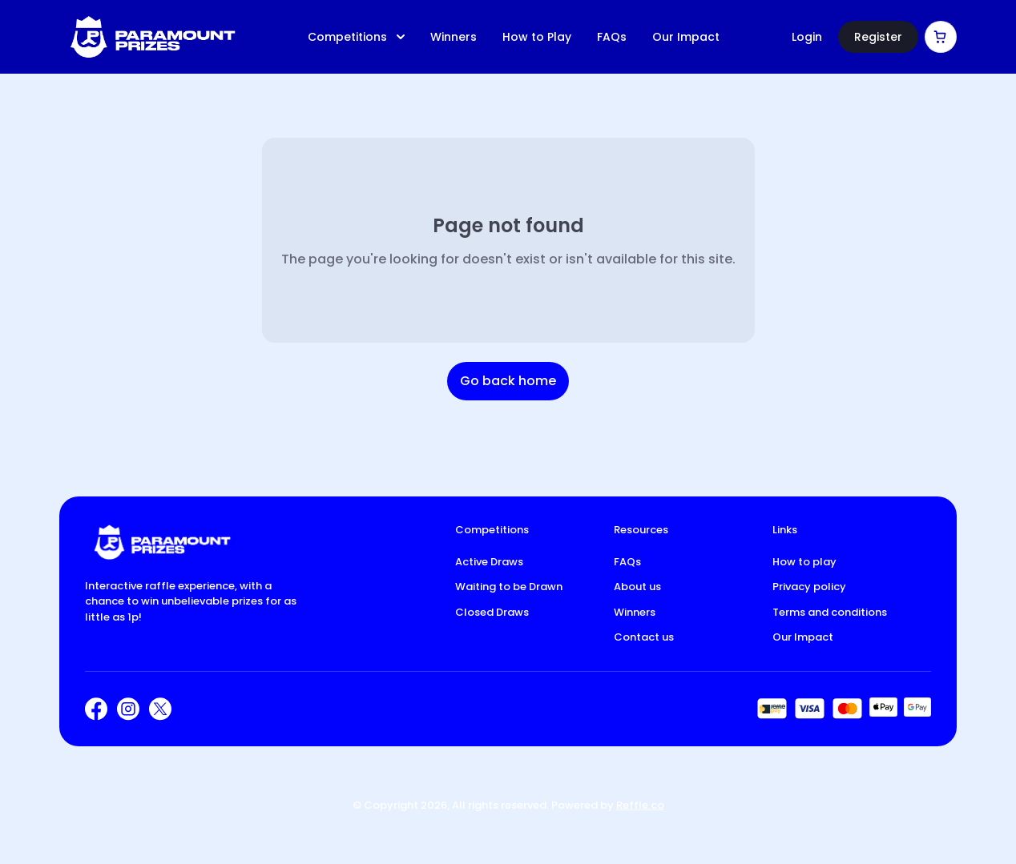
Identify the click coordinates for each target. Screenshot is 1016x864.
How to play (804, 561)
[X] (160, 709)
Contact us (644, 637)
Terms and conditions (829, 612)
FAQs (612, 37)
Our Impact (686, 37)
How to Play (536, 37)
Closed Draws (492, 612)
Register (878, 37)
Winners (453, 37)
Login (807, 37)
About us (637, 586)
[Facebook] (96, 709)
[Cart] (941, 37)
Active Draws (489, 561)
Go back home (508, 381)
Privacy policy (809, 586)
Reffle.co (640, 805)
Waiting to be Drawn (508, 586)
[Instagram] (128, 709)
